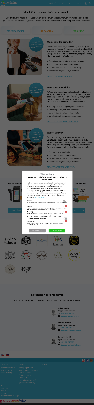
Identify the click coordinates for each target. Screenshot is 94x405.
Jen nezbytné (37, 231)
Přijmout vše (57, 231)
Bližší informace (39, 197)
